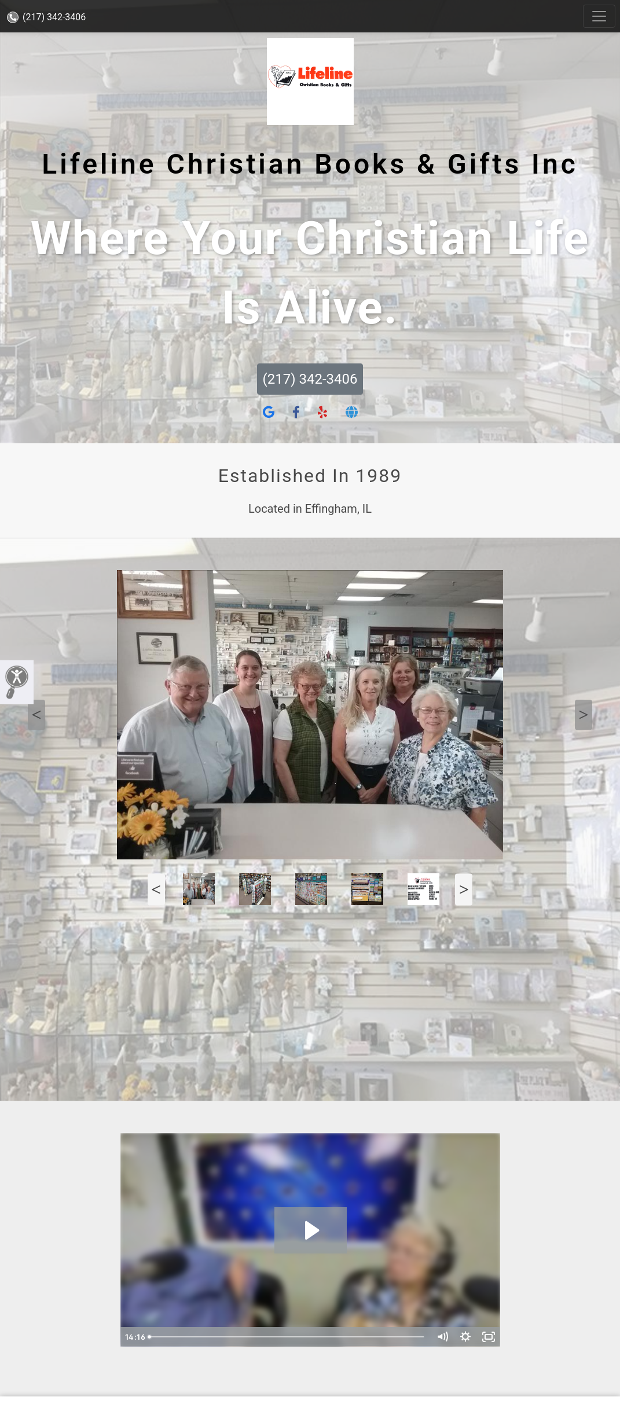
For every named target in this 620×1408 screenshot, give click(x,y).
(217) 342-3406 (46, 17)
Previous (36, 715)
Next (583, 715)
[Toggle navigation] (599, 16)
